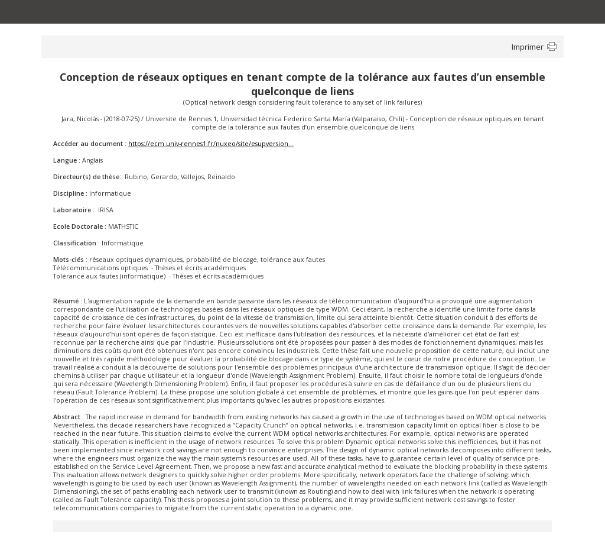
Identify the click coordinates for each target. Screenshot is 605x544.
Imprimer (528, 46)
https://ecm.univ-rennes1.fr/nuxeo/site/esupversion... (211, 144)
